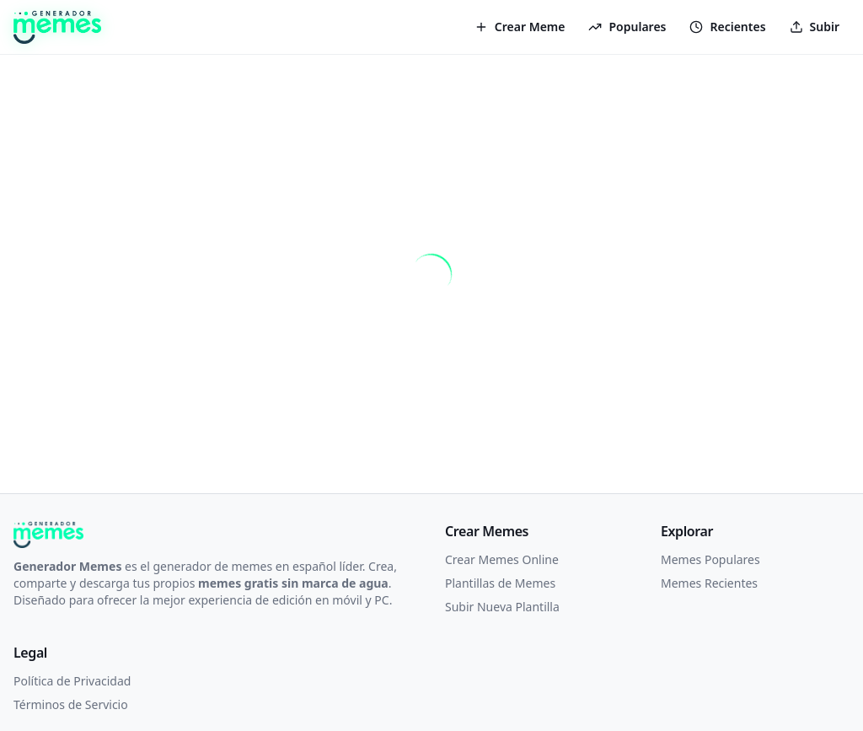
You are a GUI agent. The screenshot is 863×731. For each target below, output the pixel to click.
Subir (814, 27)
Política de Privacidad (72, 681)
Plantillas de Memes (500, 583)
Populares (627, 27)
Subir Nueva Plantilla (502, 607)
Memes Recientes (709, 583)
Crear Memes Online (502, 559)
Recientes (727, 27)
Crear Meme (520, 27)
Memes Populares (710, 559)
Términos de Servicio (70, 704)
